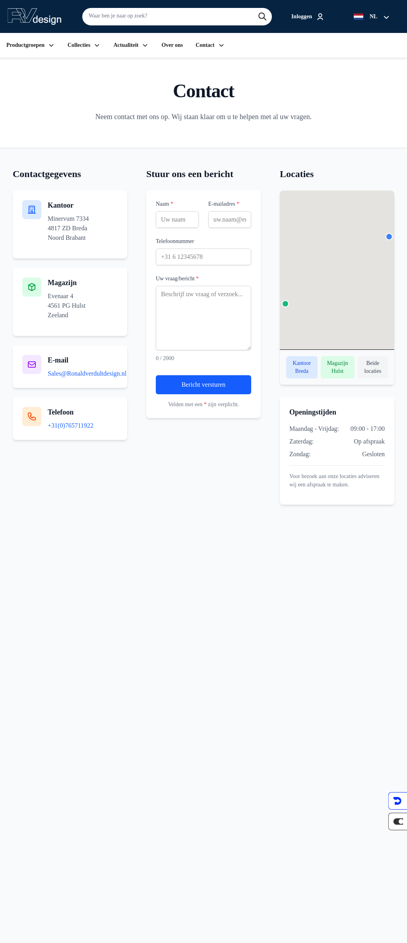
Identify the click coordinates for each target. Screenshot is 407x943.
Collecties (84, 45)
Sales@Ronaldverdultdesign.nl (87, 373)
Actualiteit (131, 45)
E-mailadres (223, 204)
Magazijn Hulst (337, 367)
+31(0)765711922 (70, 425)
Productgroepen (30, 45)
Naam (164, 204)
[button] (389, 236)
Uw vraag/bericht (177, 279)
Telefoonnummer (175, 241)
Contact (210, 45)
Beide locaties (372, 367)
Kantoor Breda (302, 367)
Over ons (172, 45)
